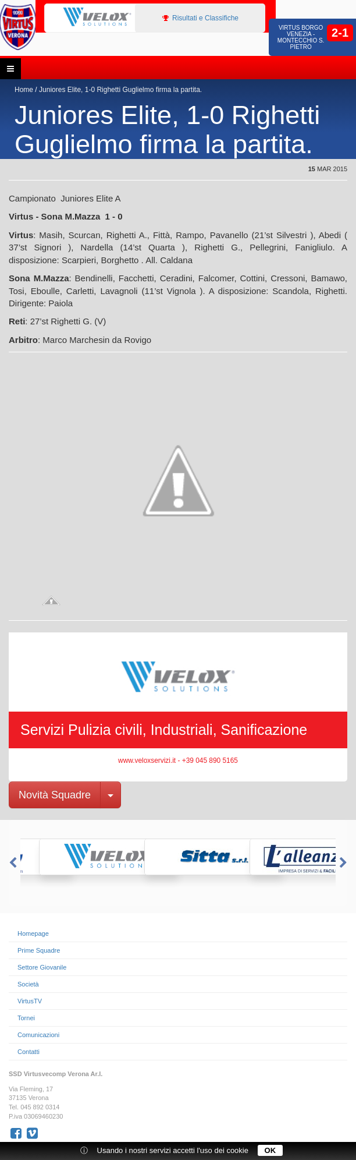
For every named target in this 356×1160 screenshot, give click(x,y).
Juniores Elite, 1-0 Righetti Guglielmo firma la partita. (120, 90)
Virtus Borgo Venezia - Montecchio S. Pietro (301, 37)
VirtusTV (29, 1001)
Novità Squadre (55, 795)
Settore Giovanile (41, 967)
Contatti (28, 1051)
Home (24, 90)
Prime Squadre (38, 950)
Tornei (26, 1017)
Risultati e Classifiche (200, 18)
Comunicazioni (38, 1034)
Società (28, 984)
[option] (97, 17)
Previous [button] (11, 863)
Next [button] (344, 863)
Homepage (33, 933)
